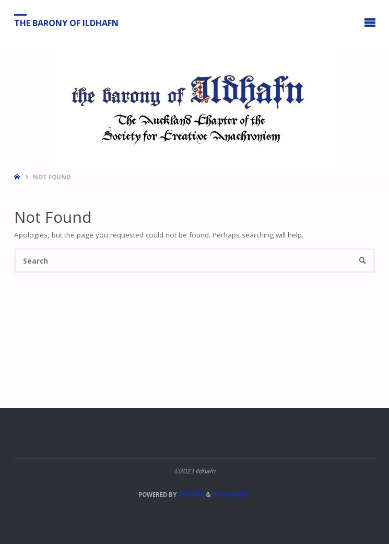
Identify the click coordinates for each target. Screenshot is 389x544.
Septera (190, 494)
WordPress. (232, 494)
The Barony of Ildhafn (66, 22)
